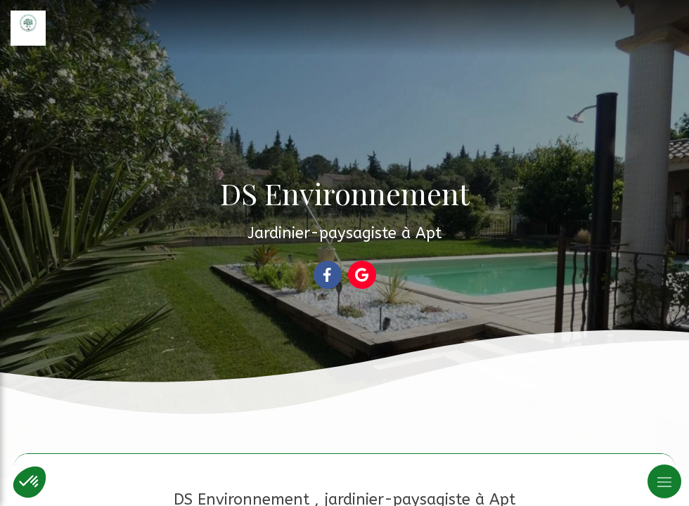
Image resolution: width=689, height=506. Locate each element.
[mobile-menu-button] (664, 481)
